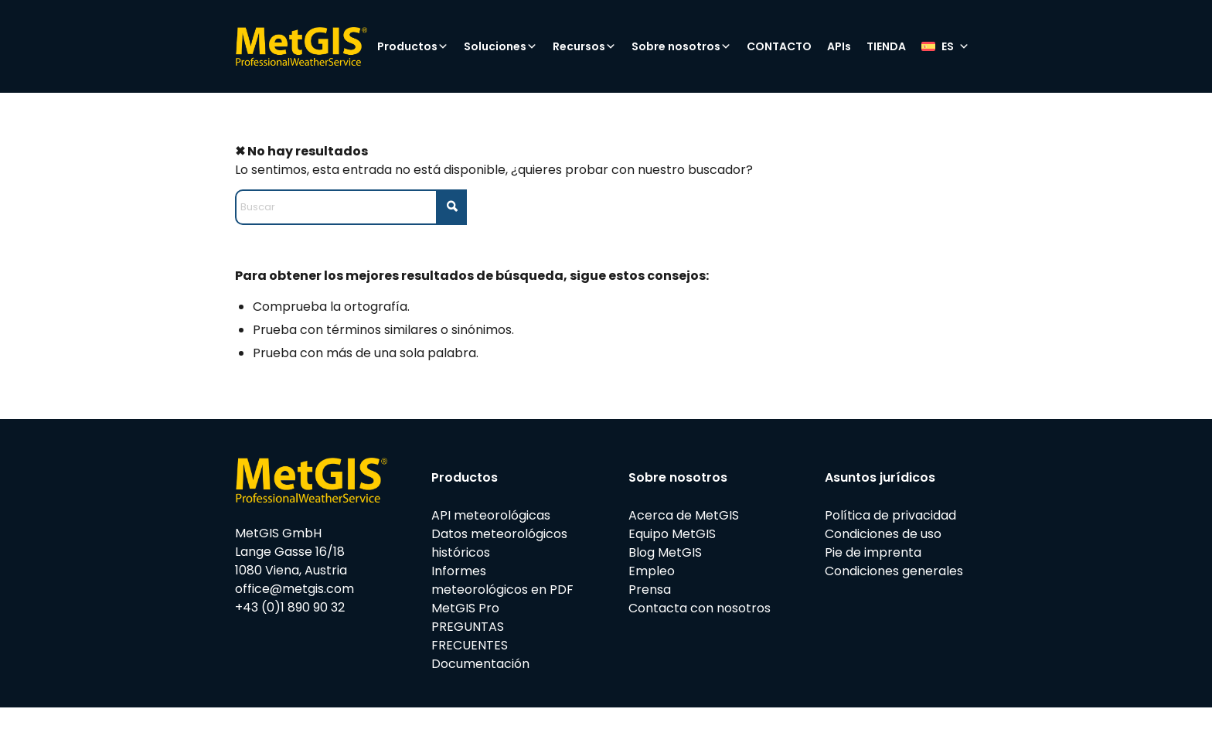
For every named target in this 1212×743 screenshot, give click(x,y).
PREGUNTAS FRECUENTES (469, 636)
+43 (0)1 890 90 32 (290, 607)
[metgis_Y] (301, 46)
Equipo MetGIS (672, 534)
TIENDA (886, 46)
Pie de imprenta (873, 552)
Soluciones (500, 46)
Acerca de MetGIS (683, 515)
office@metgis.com (294, 589)
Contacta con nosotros (699, 608)
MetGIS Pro (465, 608)
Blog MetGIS (665, 552)
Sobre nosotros (681, 46)
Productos (412, 46)
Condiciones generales (894, 571)
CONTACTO (779, 46)
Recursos (584, 46)
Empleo (651, 571)
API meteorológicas (490, 515)
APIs (839, 46)
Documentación (480, 664)
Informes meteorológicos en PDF (502, 580)
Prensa (649, 589)
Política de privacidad (890, 515)
